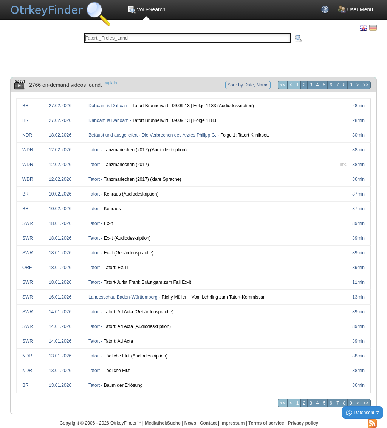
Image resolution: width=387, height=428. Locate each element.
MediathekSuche (163, 423)
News (190, 423)
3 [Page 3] (311, 85)
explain (110, 82)
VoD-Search (146, 9)
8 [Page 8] (344, 85)
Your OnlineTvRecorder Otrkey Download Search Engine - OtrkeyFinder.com (60, 11)
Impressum (232, 423)
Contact (208, 423)
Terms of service (266, 423)
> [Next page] (357, 85)
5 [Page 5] (324, 85)
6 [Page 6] (331, 85)
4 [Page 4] (317, 85)
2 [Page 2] (304, 85)
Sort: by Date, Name (248, 85)
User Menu (355, 9)
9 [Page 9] (351, 85)
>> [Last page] (365, 85)
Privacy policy (303, 423)
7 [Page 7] (337, 85)
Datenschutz (362, 413)
